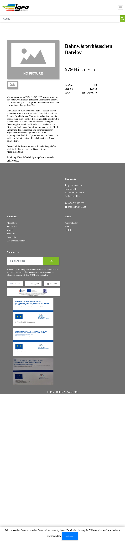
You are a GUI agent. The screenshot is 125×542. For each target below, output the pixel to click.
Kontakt (68, 226)
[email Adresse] (25, 261)
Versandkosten (71, 223)
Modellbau (12, 223)
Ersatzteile (11, 237)
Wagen (10, 230)
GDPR (68, 230)
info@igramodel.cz (77, 207)
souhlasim (70, 536)
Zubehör (10, 233)
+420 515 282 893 (76, 203)
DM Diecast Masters (16, 241)
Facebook (15, 283)
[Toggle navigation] (120, 7)
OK (51, 261)
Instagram (33, 283)
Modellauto (12, 226)
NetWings (68, 392)
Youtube (52, 283)
